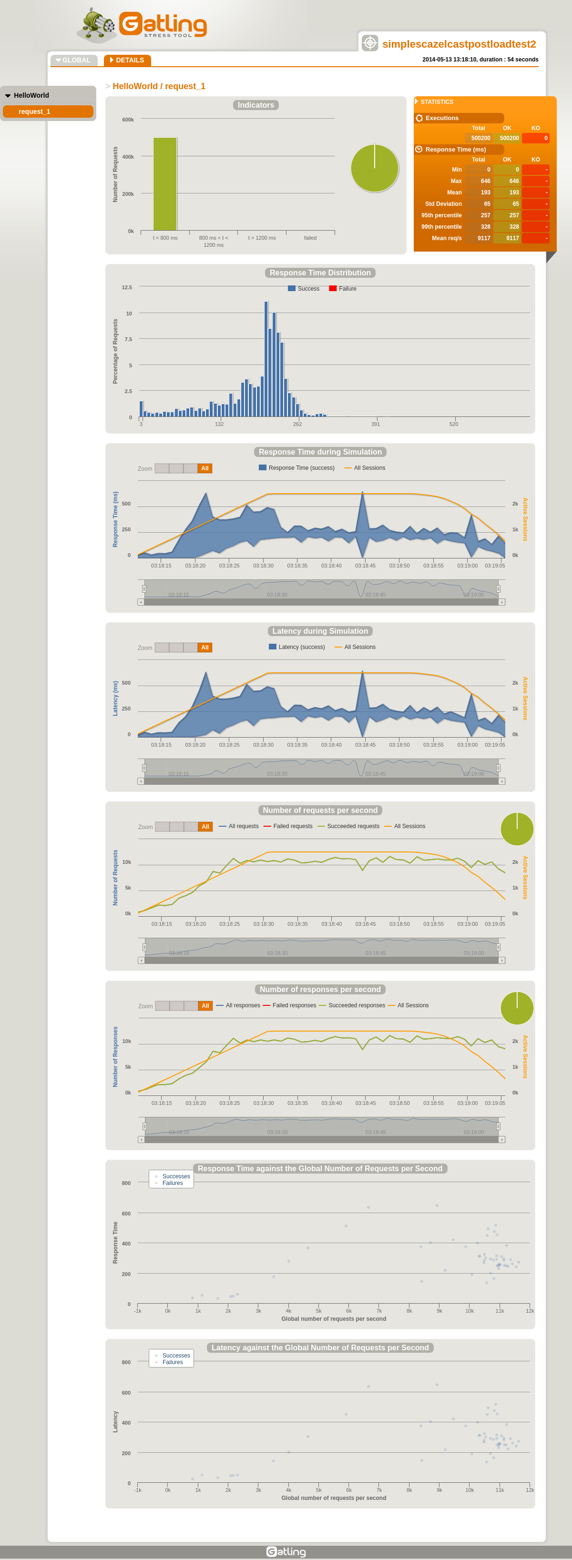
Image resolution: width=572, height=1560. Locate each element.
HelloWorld (31, 95)
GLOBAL (76, 60)
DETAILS (130, 60)
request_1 (34, 111)
